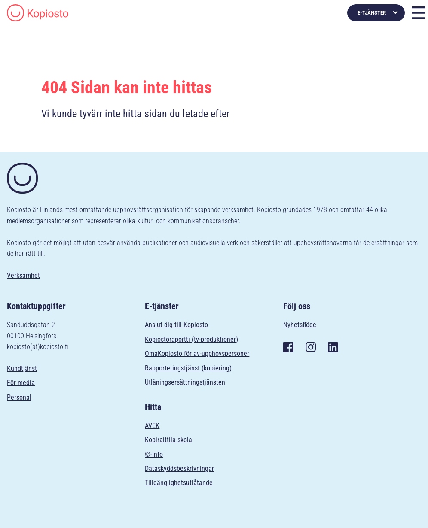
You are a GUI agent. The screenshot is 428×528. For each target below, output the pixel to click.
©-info (154, 454)
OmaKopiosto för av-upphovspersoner (197, 353)
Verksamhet (23, 275)
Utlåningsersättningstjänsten (185, 382)
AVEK (152, 426)
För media (21, 383)
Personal (19, 397)
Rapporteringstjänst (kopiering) (188, 368)
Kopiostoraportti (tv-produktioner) (191, 339)
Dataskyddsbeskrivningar (179, 468)
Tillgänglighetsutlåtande (179, 483)
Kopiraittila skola (168, 440)
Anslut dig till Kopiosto (176, 325)
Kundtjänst (22, 368)
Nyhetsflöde (299, 325)
